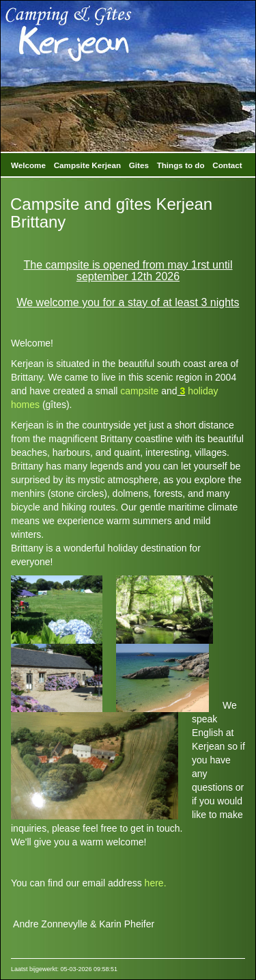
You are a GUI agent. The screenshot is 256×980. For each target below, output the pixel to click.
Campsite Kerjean (87, 165)
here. (156, 882)
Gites (139, 165)
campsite (139, 390)
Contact (227, 165)
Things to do (181, 165)
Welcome (28, 165)
